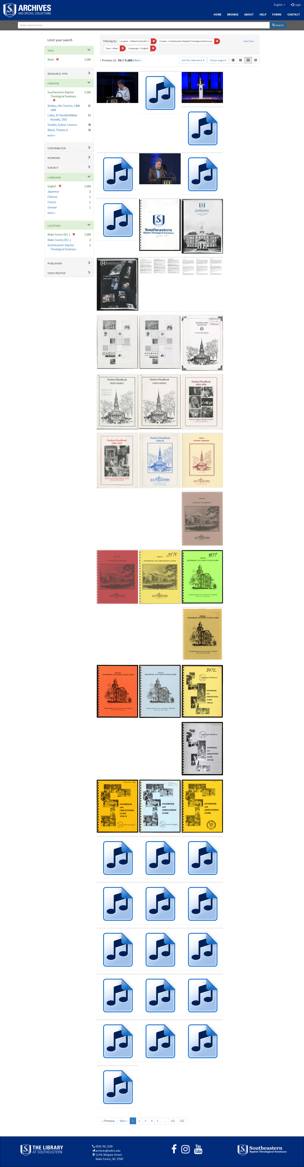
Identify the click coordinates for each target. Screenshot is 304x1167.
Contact (293, 14)
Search (278, 25)
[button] (279, 5)
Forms (277, 14)
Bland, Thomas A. (58, 130)
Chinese (52, 197)
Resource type (58, 73)
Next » (138, 60)
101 (173, 1121)
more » (51, 135)
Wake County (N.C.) (59, 240)
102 (182, 1121)
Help (263, 14)
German (52, 207)
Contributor (57, 148)
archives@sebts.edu (108, 1150)
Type (51, 50)
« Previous (108, 1121)
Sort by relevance (192, 60)
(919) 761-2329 (104, 1146)
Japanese (53, 191)
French (52, 202)
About (249, 14)
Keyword (54, 158)
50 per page (218, 60)
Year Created (57, 273)
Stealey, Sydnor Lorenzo (62, 125)
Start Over (249, 41)
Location (54, 225)
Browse (232, 14)
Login (296, 5)
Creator (53, 83)
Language (54, 177)
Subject (53, 167)
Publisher (55, 263)
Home (217, 14)
